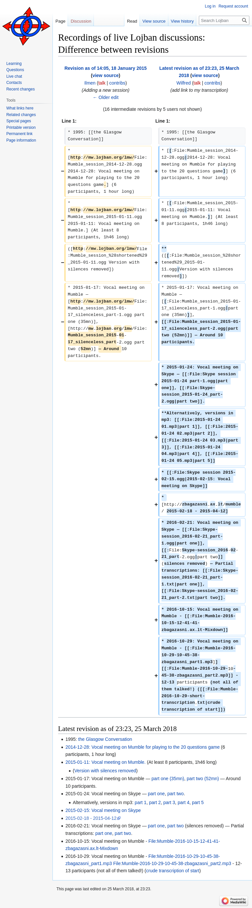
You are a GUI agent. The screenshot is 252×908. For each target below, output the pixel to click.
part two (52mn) (203, 778)
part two (175, 793)
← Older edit (105, 97)
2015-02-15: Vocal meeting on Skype (103, 810)
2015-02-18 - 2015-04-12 (90, 818)
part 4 (183, 802)
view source (106, 75)
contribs (117, 83)
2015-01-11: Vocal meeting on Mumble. (105, 762)
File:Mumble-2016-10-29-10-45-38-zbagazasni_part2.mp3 (172, 863)
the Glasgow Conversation (105, 739)
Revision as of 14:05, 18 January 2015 (105, 68)
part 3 (169, 802)
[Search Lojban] (224, 20)
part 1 (141, 802)
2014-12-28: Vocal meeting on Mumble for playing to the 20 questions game (142, 747)
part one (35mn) (168, 778)
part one (156, 793)
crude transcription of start (172, 870)
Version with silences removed (105, 770)
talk (102, 83)
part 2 (155, 802)
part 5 (198, 802)
